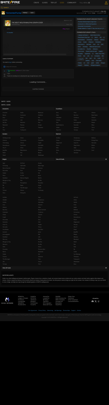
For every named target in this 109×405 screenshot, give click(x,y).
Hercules (5, 227)
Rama (4, 251)
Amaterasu (41, 200)
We (86, 58)
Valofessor (33, 299)
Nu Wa (40, 244)
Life (88, 56)
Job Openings (58, 310)
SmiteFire (33, 296)
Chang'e (22, 168)
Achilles (5, 197)
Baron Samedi (42, 209)
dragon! (80, 65)
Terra (93, 127)
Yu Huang (40, 190)
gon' (91, 58)
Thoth (39, 188)
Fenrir (75, 219)
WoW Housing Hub (61, 298)
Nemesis (5, 244)
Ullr (4, 261)
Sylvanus (40, 256)
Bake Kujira (95, 115)
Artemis (40, 205)
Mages (4, 159)
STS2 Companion (73, 299)
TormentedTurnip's (91, 11)
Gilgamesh (76, 222)
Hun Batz (40, 229)
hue (93, 60)
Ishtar (75, 229)
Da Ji (39, 217)
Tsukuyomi (76, 259)
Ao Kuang (5, 165)
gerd (92, 63)
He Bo (22, 173)
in (92, 53)
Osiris (39, 247)
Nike (57, 148)
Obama (96, 39)
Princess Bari (41, 249)
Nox (21, 180)
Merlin (40, 239)
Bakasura (40, 112)
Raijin (21, 185)
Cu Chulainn (77, 140)
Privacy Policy (42, 310)
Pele (75, 247)
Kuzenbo (76, 125)
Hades (40, 224)
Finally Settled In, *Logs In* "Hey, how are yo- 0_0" (91, 28)
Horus (39, 227)
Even (79, 46)
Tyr (57, 152)
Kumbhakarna (60, 125)
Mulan (93, 145)
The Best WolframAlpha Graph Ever (87, 21)
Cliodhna (40, 115)
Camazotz (23, 115)
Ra (74, 249)
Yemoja (5, 264)
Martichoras (23, 150)
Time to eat (81, 51)
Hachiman (23, 145)
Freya (39, 170)
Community (71, 3)
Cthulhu (58, 120)
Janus (39, 232)
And (94, 44)
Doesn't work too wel (91, 51)
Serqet (40, 125)
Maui (93, 125)
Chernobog (6, 143)
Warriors (58, 134)
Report (68, 29)
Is (91, 56)
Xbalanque (76, 261)
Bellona (76, 209)
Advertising (50, 310)
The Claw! (98, 60)
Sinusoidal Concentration (84, 26)
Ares (4, 205)
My (84, 56)
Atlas (39, 207)
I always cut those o (83, 35)
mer (88, 63)
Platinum (91, 42)
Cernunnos (77, 212)
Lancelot (5, 120)
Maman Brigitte (24, 178)
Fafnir (75, 120)
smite (97, 63)
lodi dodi (89, 44)
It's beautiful (10, 32)
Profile (25, 12)
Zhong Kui (23, 193)
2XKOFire (45, 301)
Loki (39, 237)
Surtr (93, 150)
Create (36, 3)
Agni (39, 197)
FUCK (79, 56)
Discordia (5, 219)
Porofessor (21, 299)
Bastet (4, 115)
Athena (5, 207)
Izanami (5, 232)
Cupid (4, 217)
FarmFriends (34, 303)
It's (98, 44)
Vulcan (40, 261)
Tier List (54, 3)
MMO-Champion (60, 299)
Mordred (76, 239)
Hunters (4, 134)
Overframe (71, 298)
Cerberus (40, 212)
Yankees (86, 65)
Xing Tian (58, 130)
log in (10, 62)
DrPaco (102, 39)
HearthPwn (59, 304)
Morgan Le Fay (7, 242)
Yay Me (89, 49)
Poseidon (5, 249)
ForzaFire (33, 304)
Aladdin (5, 200)
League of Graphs (23, 298)
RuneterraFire (22, 304)
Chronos (40, 168)
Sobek (4, 254)
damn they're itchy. (95, 35)
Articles (79, 310)
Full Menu (85, 3)
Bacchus (5, 209)
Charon (40, 214)
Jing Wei (76, 232)
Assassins (5, 109)
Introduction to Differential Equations (87, 24)
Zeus (75, 264)
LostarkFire (46, 298)
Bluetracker (59, 303)
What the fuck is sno (95, 46)
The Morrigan (6, 259)
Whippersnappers (95, 65)
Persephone (23, 183)
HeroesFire (46, 296)
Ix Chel (22, 175)
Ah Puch (76, 197)
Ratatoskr (40, 251)
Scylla (75, 251)
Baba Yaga (41, 165)
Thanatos (76, 256)
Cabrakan (5, 212)
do (94, 58)
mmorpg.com (59, 301)
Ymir (39, 264)
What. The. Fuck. (100, 53)
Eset (39, 219)
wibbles (8, 28)
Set (3, 127)
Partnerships (66, 310)
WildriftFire (21, 303)
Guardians (59, 109)
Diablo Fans (71, 296)
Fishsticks (98, 42)
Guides (45, 3)
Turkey (79, 63)
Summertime (81, 39)
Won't (96, 37)
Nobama (95, 49)
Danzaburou (77, 217)
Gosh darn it (81, 44)
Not (102, 44)
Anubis (4, 202)
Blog (32, 12)
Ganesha (5, 222)
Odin (4, 247)
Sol (39, 254)
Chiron (75, 214)
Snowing (85, 46)
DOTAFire (33, 298)
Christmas (89, 39)
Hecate (76, 224)
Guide (84, 42)
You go (103, 63)
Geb (39, 222)
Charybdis (40, 140)
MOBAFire (21, 296)
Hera (4, 175)
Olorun (4, 183)
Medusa (76, 237)
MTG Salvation (47, 303)
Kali (39, 234)
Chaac (4, 214)
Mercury (5, 239)
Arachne (5, 112)
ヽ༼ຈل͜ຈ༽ (80, 59)
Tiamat (4, 190)
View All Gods (54, 268)
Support (73, 310)
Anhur (75, 200)
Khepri (75, 234)
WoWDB (58, 296)
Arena (79, 42)
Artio (75, 205)
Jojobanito (87, 53)
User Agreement (32, 310)
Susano (5, 256)
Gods (62, 3)
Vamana (76, 152)
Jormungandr (6, 234)
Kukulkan (5, 237)
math (99, 58)
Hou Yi (75, 227)
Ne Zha (40, 242)
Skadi (4, 155)
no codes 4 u (81, 49)
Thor (39, 259)
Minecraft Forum (47, 304)
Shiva (57, 150)
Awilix (75, 207)
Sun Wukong (77, 254)
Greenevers (12, 70)
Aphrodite (40, 202)
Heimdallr (40, 145)
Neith (75, 242)
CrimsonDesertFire (73, 301)
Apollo (75, 202)
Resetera (33, 301)
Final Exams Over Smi (83, 37)
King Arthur (77, 145)
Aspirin (100, 51)
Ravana (22, 125)
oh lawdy (80, 53)
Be (100, 37)
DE (103, 56)
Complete (97, 56)
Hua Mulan (6, 229)
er (84, 63)
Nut (75, 244)
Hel (39, 173)
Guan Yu (5, 224)
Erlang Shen (95, 140)
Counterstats (21, 301)
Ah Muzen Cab (6, 138)
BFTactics (45, 299)
